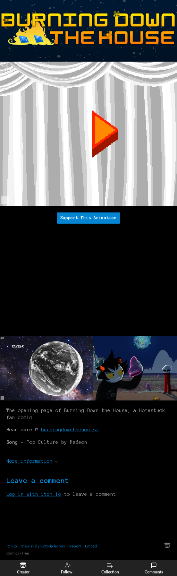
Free (25, 553)
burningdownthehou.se (70, 429)
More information (32, 461)
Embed (91, 546)
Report (75, 546)
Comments (154, 568)
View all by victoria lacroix (43, 546)
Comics (12, 553)
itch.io (11, 546)
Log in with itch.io (33, 494)
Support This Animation (88, 218)
